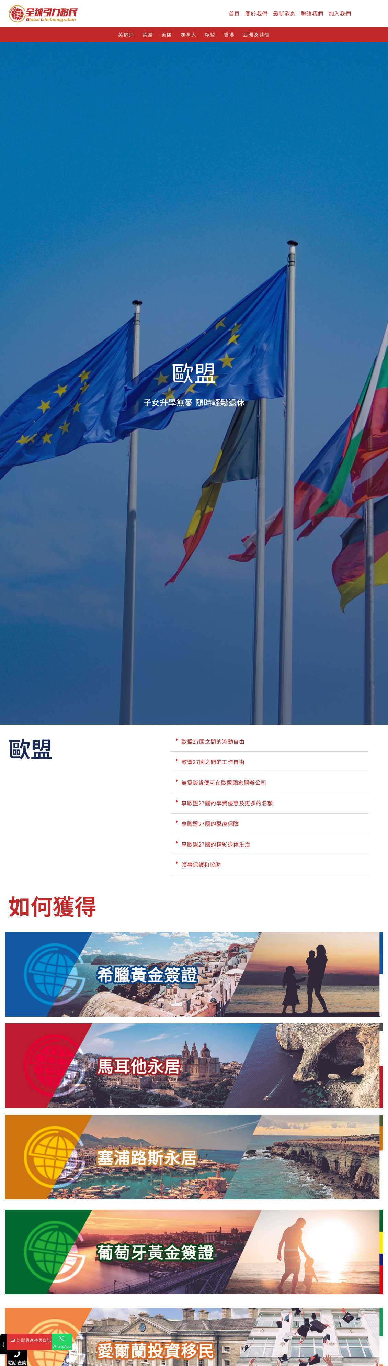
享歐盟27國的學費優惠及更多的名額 (227, 805)
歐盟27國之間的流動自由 (212, 743)
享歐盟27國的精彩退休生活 (215, 846)
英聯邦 (126, 35)
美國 (166, 35)
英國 (147, 35)
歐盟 (210, 35)
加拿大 (189, 35)
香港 (229, 35)
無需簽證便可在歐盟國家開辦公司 (223, 785)
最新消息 (284, 13)
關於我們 (256, 13)
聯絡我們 (312, 13)
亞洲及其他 (256, 35)
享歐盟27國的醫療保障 (210, 825)
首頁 (234, 13)
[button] (269, 744)
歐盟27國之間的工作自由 (212, 764)
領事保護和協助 (201, 867)
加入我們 (340, 13)
